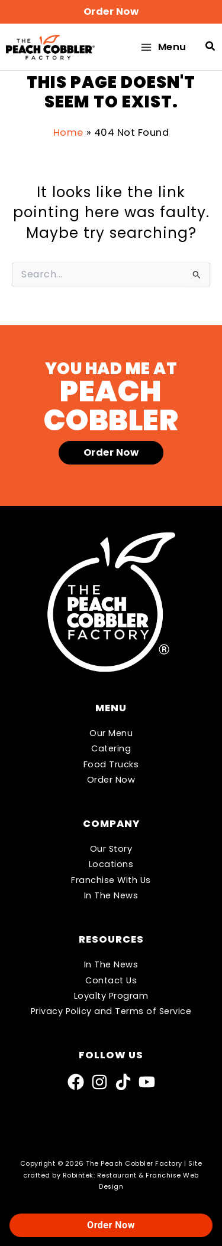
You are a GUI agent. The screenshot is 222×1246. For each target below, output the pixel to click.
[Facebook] (75, 1082)
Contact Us (111, 980)
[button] (111, 12)
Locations (111, 864)
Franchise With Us (111, 880)
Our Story (111, 849)
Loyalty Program (111, 996)
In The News (111, 895)
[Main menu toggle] (163, 47)
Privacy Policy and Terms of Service (111, 1011)
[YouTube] (147, 1082)
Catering (111, 748)
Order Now (111, 780)
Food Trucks (111, 764)
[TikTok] (123, 1082)
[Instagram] (99, 1082)
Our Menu (111, 733)
